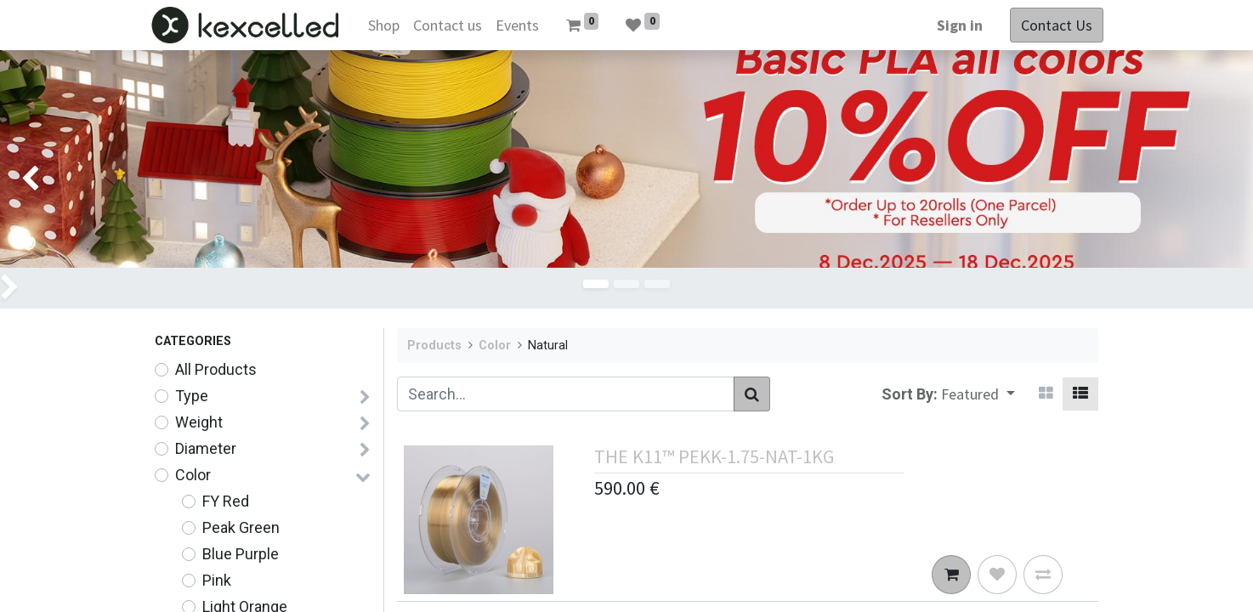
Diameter (205, 448)
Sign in (955, 25)
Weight (199, 422)
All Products (216, 369)
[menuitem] (388, 25)
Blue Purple (240, 554)
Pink (216, 580)
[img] (1203, 179)
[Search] (752, 394)
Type (191, 396)
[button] (978, 394)
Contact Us (1051, 25)
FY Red (225, 501)
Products (434, 345)
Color (193, 475)
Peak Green (241, 527)
